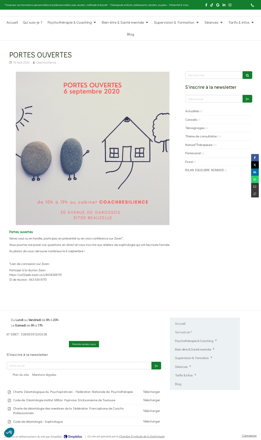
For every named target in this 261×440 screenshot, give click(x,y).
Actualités (192, 111)
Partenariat (193, 153)
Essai (189, 161)
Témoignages (195, 128)
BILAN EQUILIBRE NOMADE (204, 170)
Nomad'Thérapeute (198, 144)
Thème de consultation (201, 136)
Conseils (191, 119)
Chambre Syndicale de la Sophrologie (141, 436)
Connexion (249, 435)
